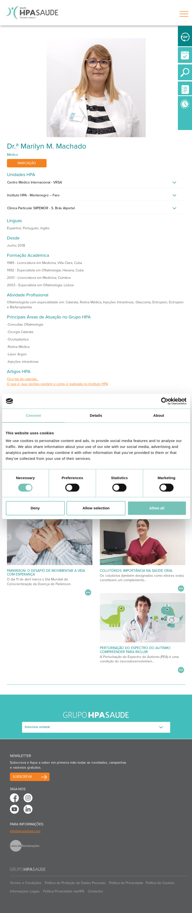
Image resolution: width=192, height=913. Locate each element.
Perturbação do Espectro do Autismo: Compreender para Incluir (135, 650)
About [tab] (158, 415)
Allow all (157, 508)
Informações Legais (25, 891)
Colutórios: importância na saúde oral (136, 571)
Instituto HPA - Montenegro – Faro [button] (33, 195)
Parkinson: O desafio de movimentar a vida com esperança (46, 572)
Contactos (95, 891)
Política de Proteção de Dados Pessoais (75, 883)
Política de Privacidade (126, 883)
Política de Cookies (160, 883)
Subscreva (22, 777)
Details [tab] (96, 415)
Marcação (27, 163)
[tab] (96, 183)
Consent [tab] (33, 415)
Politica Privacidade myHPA (63, 891)
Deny (35, 508)
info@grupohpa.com (25, 831)
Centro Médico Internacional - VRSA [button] (34, 182)
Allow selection (96, 508)
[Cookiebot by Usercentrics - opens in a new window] (164, 401)
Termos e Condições (25, 883)
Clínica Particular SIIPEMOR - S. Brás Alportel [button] (41, 208)
